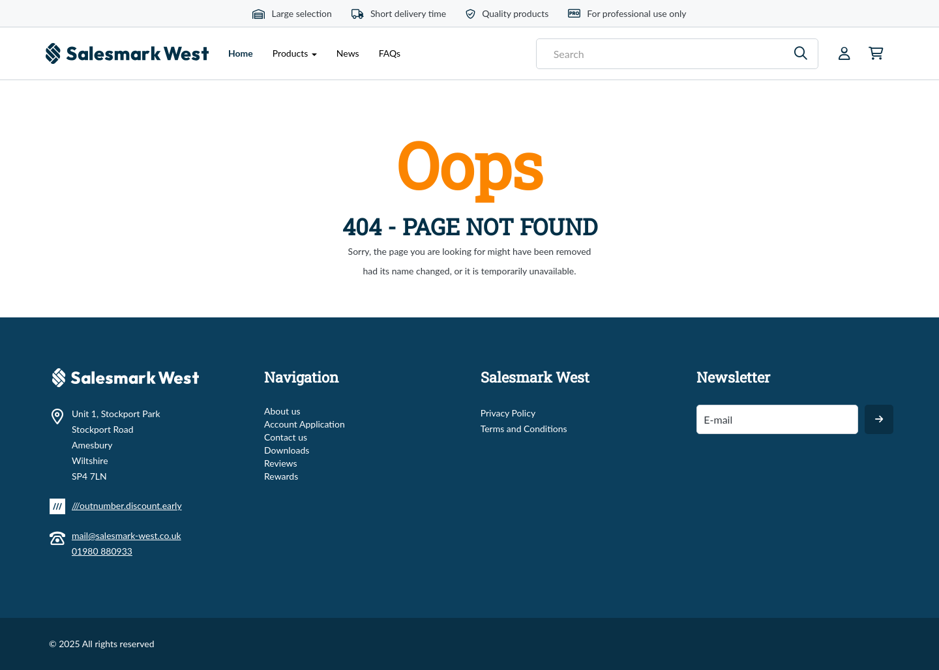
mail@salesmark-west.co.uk (126, 535)
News (347, 53)
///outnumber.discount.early (127, 505)
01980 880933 (102, 551)
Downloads (286, 450)
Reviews (280, 463)
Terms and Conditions (524, 428)
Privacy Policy (508, 412)
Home (245, 52)
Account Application (304, 424)
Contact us (285, 437)
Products (295, 53)
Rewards (281, 476)
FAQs (389, 53)
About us (282, 410)
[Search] (801, 53)
